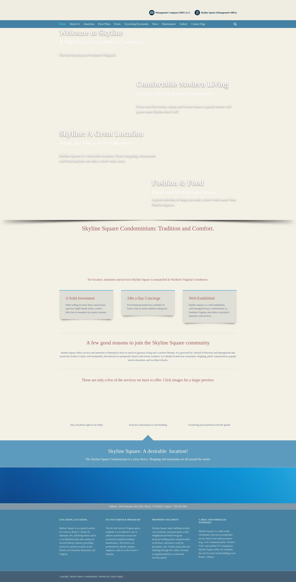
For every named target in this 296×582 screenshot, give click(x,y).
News (155, 24)
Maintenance (169, 24)
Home (62, 24)
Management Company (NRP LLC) (169, 12)
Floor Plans (104, 24)
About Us (74, 24)
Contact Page (198, 24)
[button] (86, 404)
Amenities (88, 24)
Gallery (183, 24)
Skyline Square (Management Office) (216, 12)
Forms (117, 24)
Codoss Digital (116, 576)
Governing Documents (137, 24)
